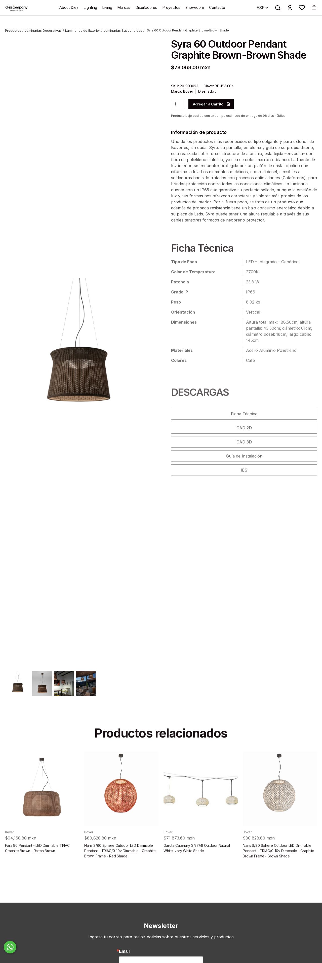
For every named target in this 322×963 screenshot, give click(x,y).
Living (107, 7)
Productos (13, 30)
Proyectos (171, 7)
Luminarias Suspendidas (123, 30)
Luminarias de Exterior (82, 30)
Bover (188, 91)
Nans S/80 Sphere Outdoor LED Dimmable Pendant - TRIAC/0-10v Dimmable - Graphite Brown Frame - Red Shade (120, 863)
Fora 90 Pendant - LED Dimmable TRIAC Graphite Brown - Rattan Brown (37, 861)
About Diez (68, 7)
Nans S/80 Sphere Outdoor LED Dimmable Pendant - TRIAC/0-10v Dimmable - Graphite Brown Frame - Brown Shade (278, 863)
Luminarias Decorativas (43, 30)
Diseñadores (146, 7)
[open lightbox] (78, 351)
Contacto (217, 7)
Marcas (123, 7)
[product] (42, 801)
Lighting (90, 7)
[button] (302, 8)
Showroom (194, 7)
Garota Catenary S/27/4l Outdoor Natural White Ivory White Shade (197, 861)
